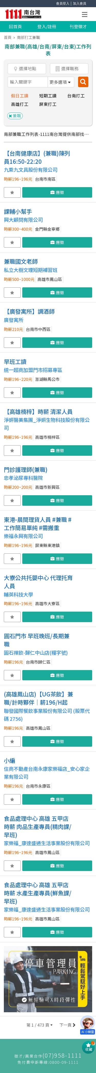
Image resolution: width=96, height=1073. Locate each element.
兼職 (15, 116)
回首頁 (15, 26)
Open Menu (86, 15)
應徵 (57, 192)
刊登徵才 (78, 26)
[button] (39, 1025)
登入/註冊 (46, 26)
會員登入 (62, 3)
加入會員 (79, 3)
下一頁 (67, 1025)
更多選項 (59, 82)
